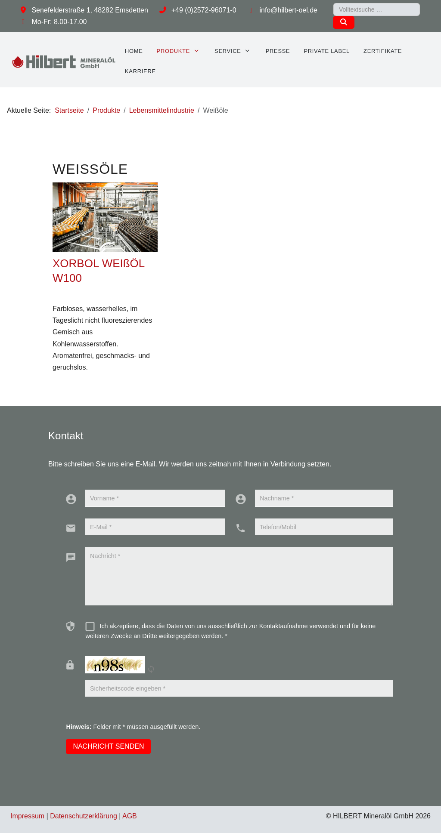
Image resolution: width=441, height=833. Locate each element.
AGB (129, 816)
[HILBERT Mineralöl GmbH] (64, 61)
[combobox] (376, 9)
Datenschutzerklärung (83, 816)
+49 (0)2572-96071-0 (203, 10)
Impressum (27, 816)
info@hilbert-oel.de (288, 10)
